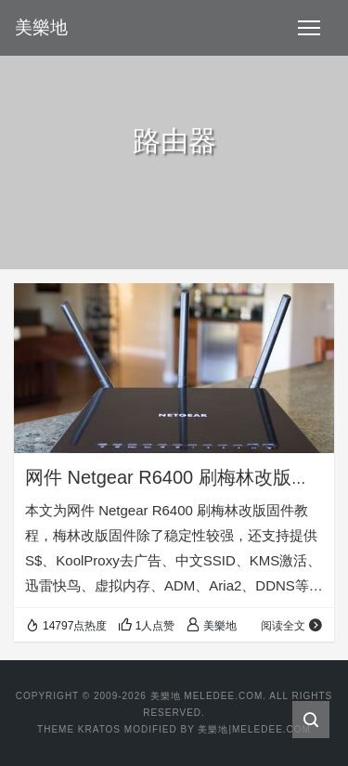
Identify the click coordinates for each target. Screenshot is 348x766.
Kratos (99, 729)
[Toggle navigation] (309, 27)
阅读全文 (292, 625)
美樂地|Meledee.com (254, 729)
